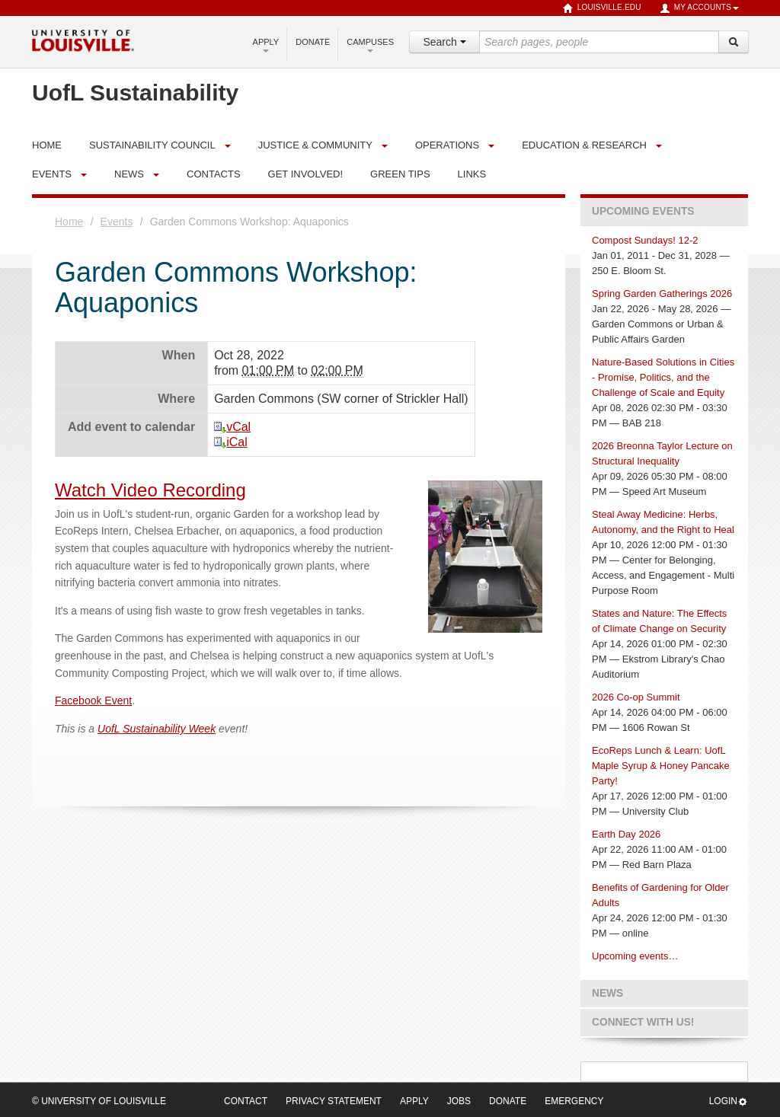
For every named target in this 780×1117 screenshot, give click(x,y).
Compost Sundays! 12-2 (645, 240)
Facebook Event (93, 700)
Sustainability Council (152, 145)
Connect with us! (643, 1022)
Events (52, 174)
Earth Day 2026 (626, 834)
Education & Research (584, 145)
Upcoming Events (643, 211)
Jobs (459, 1101)
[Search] (733, 41)
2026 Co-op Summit (636, 697)
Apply (266, 45)
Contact (245, 1101)
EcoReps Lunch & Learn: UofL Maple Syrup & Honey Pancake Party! (661, 766)
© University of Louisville (99, 1101)
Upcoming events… (635, 956)
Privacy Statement (334, 1101)
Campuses (370, 45)
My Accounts (699, 8)
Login (728, 1101)
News (129, 174)
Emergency (574, 1101)
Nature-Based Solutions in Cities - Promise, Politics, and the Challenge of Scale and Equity (663, 377)
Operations (447, 145)
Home (69, 221)
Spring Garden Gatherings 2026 (662, 293)
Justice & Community (315, 145)
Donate (313, 41)
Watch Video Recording (150, 490)
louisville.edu (602, 8)
